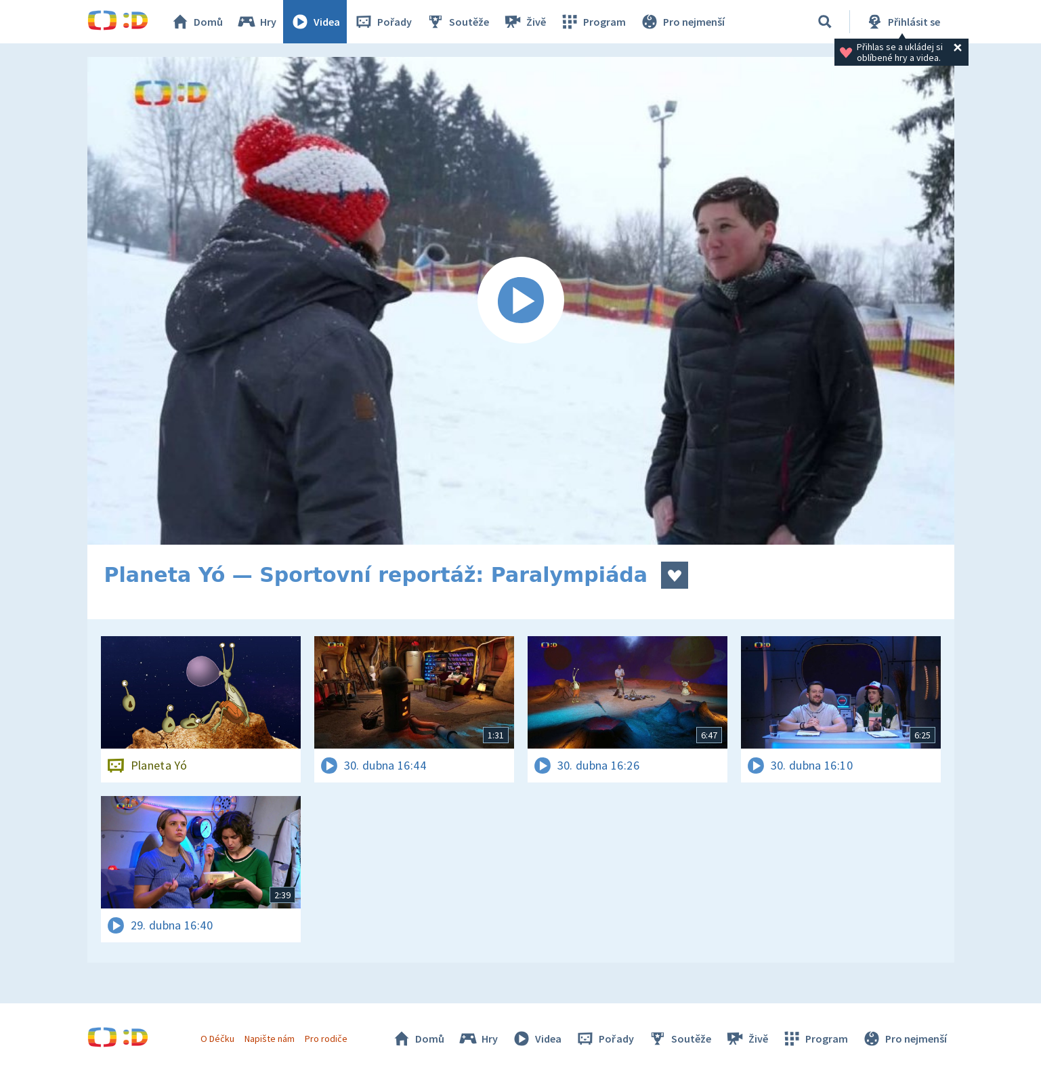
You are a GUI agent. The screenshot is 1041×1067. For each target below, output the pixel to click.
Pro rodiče (326, 1038)
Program (592, 22)
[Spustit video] (520, 301)
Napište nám (270, 1038)
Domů (196, 22)
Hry (256, 22)
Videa (315, 22)
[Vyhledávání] (825, 21)
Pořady (383, 22)
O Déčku (217, 1038)
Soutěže (457, 22)
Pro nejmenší (682, 22)
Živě (524, 22)
